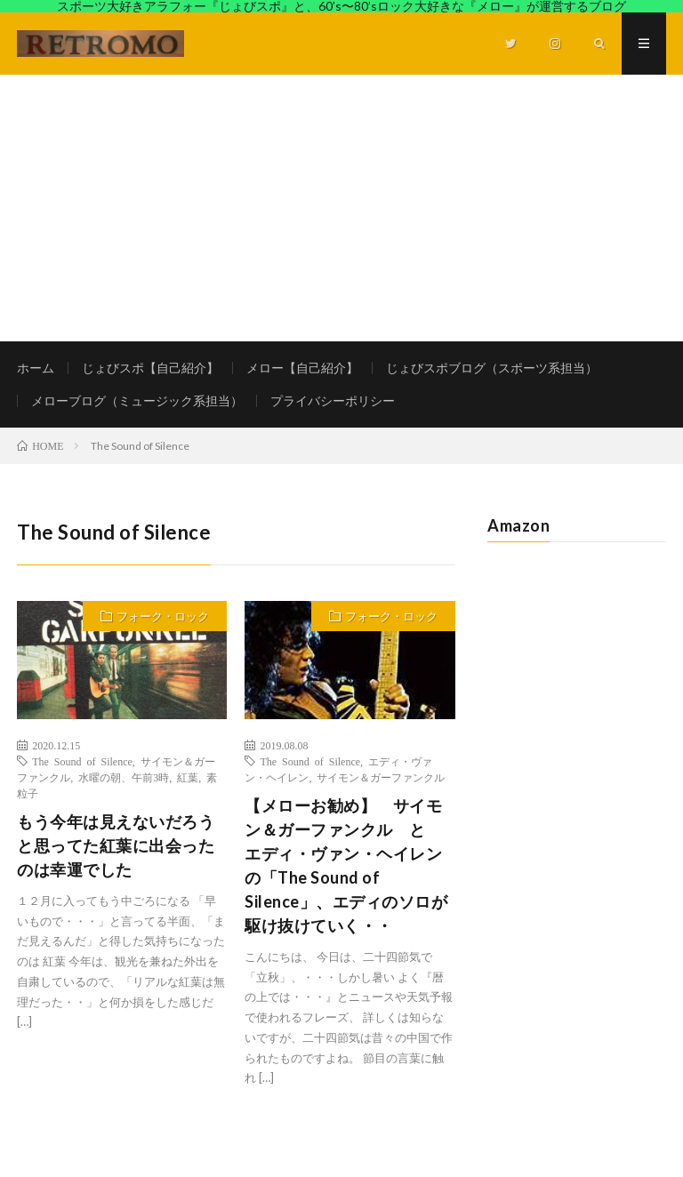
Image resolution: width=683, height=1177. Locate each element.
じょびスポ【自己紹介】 (150, 367)
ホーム (35, 367)
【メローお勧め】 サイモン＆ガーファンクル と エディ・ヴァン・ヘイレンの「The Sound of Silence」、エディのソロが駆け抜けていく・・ (346, 865)
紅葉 (187, 777)
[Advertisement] (341, 208)
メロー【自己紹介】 (302, 367)
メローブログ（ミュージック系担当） (137, 400)
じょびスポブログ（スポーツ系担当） (492, 367)
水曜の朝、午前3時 (123, 777)
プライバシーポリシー (332, 400)
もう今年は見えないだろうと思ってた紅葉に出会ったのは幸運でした (115, 845)
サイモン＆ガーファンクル (381, 777)
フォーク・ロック (163, 616)
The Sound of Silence (82, 761)
